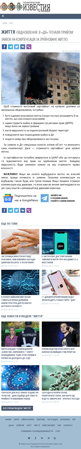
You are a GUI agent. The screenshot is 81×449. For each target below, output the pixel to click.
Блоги (16, 419)
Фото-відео (52, 419)
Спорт (29, 425)
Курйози (20, 425)
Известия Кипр (48, 425)
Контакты (68, 425)
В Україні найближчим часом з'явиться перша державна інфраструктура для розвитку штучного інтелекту (16, 301)
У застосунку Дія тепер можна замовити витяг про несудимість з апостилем (60, 259)
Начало (8, 419)
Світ (74, 419)
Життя (8, 32)
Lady (59, 425)
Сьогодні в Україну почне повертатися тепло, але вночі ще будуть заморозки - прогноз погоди (60, 395)
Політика (41, 419)
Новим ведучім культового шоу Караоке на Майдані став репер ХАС (59, 350)
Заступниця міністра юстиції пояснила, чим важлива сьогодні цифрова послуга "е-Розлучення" (18, 259)
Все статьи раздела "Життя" (17, 408)
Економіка (65, 419)
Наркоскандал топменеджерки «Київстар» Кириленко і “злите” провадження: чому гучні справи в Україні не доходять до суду (18, 353)
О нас (57, 431)
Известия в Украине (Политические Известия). (41, 444)
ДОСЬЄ (11, 425)
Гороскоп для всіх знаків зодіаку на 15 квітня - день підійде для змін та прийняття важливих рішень (19, 395)
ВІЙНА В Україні (28, 419)
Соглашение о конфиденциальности (37, 431)
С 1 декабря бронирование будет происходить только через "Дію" (59, 298)
